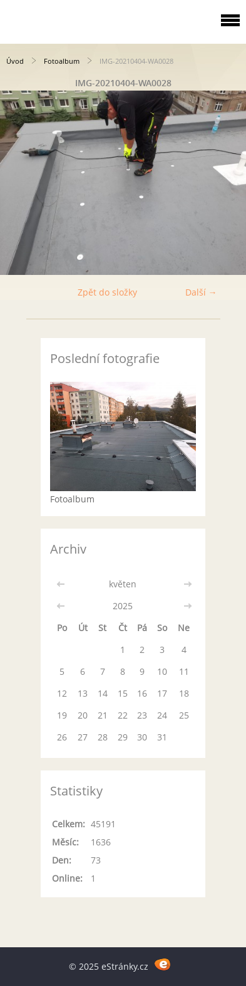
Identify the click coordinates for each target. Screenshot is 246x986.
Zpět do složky (107, 292)
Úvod (15, 61)
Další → (201, 292)
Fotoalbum (61, 61)
